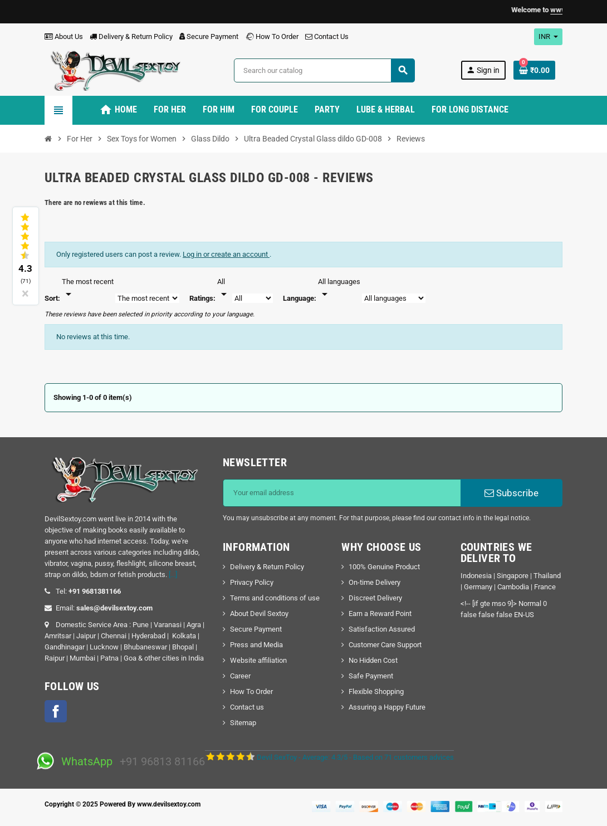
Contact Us (327, 36)
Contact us (247, 707)
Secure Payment (208, 36)
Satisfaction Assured (382, 629)
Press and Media (256, 645)
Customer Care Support (385, 645)
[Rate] (224, 288)
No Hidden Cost (373, 660)
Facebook (56, 711)
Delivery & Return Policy (131, 36)
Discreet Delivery (375, 598)
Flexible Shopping (376, 691)
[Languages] (339, 288)
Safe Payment (371, 676)
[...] (173, 574)
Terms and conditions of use (275, 598)
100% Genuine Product (384, 567)
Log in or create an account (226, 254)
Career (240, 676)
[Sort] (88, 288)
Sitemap (243, 723)
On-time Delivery (374, 582)
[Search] (324, 70)
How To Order (271, 36)
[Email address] (342, 493)
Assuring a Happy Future (387, 707)
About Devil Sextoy (259, 613)
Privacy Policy (251, 582)
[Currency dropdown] (548, 36)
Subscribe (511, 492)
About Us (64, 36)
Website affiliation (258, 660)
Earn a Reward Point (380, 613)
